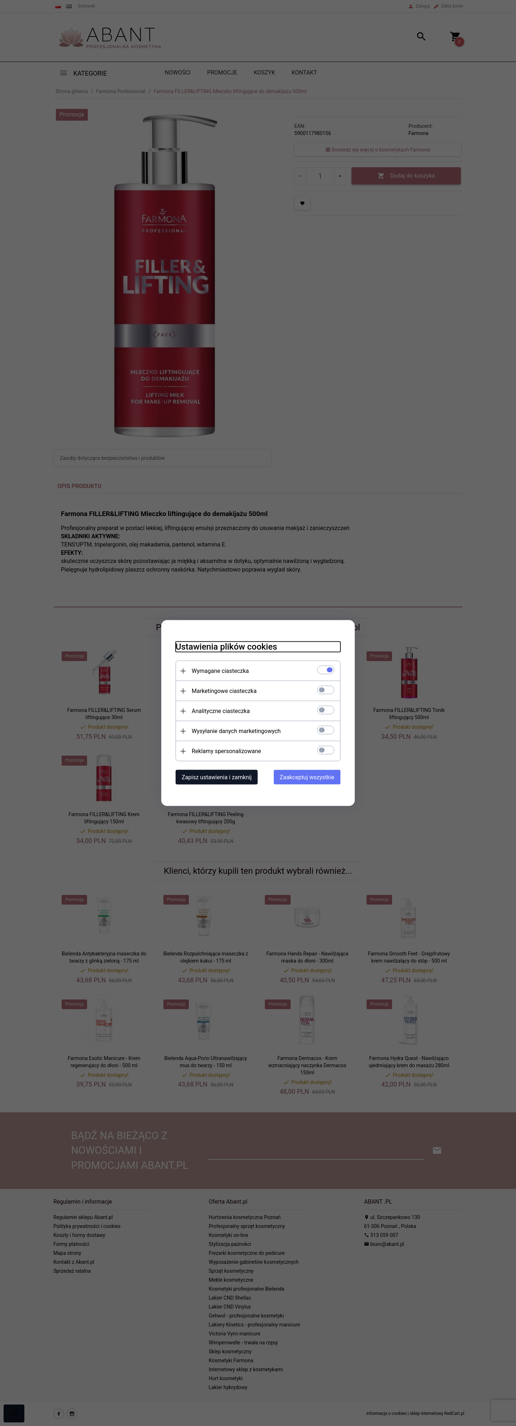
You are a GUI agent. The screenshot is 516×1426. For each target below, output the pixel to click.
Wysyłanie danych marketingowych (236, 731)
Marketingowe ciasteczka (224, 691)
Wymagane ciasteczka (220, 671)
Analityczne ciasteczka (221, 711)
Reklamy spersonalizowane (226, 751)
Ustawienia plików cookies (226, 647)
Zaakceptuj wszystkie (307, 777)
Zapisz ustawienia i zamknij (217, 777)
